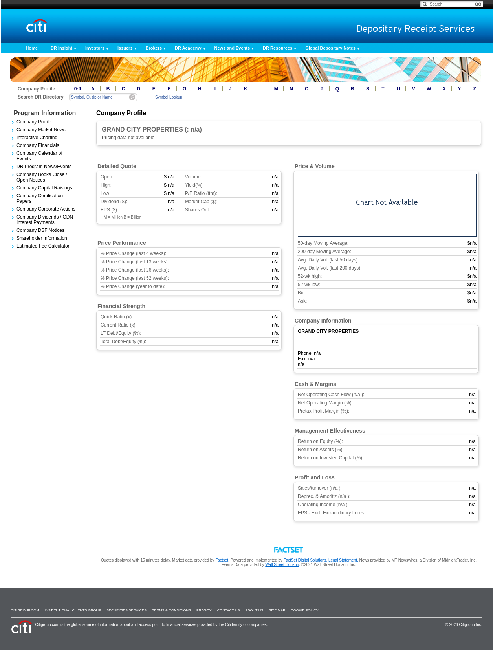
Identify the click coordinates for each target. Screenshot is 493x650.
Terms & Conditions (171, 610)
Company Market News (41, 129)
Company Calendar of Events (39, 156)
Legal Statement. (343, 560)
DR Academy (188, 48)
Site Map (277, 610)
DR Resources (277, 48)
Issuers (125, 48)
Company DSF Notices (40, 230)
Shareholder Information (41, 238)
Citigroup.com (25, 610)
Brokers (154, 48)
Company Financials (37, 145)
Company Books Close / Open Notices (41, 177)
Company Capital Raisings (44, 188)
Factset (221, 560)
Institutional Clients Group (73, 610)
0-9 (77, 89)
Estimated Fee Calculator (43, 246)
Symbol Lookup (168, 97)
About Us (254, 610)
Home (32, 48)
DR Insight (61, 48)
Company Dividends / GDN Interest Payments (44, 219)
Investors (94, 48)
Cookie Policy (305, 610)
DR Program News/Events (43, 166)
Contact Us (228, 610)
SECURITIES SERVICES (126, 610)
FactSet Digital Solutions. (306, 560)
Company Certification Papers (39, 198)
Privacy (204, 610)
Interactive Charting (36, 137)
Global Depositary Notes (330, 48)
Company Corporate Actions (45, 209)
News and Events (232, 48)
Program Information (45, 113)
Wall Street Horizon (282, 564)
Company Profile (33, 122)
